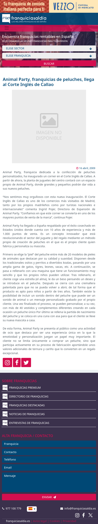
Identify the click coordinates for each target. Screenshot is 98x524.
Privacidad (69, 521)
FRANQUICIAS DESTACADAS (24, 405)
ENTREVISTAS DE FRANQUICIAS (26, 423)
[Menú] (6, 28)
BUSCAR (49, 63)
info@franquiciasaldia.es (78, 508)
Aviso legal (40, 521)
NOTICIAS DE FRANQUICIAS (24, 414)
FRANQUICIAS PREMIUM (22, 387)
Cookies (55, 521)
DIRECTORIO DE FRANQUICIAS (26, 396)
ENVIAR (49, 497)
